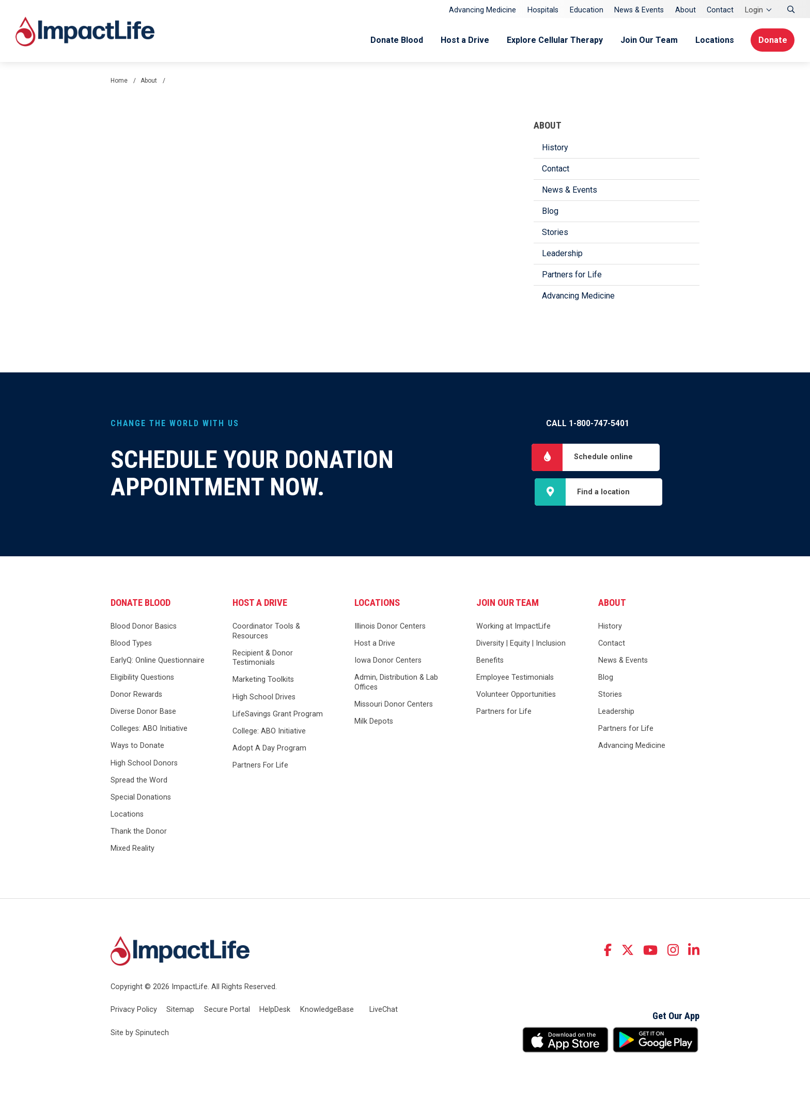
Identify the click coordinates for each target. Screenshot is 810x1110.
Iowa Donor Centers (388, 661)
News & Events (639, 10)
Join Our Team (647, 40)
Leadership (562, 253)
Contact (720, 10)
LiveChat (383, 1010)
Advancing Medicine (482, 10)
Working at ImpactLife (513, 626)
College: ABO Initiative (269, 731)
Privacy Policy (134, 1010)
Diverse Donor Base (143, 712)
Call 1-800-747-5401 (587, 423)
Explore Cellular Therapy (553, 40)
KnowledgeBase (327, 1010)
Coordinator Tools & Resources (266, 631)
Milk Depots (373, 722)
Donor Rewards (136, 695)
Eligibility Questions (142, 678)
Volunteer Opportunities (516, 695)
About (685, 10)
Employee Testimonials (515, 678)
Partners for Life (572, 274)
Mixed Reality (132, 849)
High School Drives (263, 697)
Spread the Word (139, 780)
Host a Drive (463, 40)
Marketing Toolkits (263, 680)
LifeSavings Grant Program (277, 714)
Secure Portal (227, 1010)
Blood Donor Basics (144, 626)
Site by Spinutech (140, 1033)
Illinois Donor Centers (390, 626)
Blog (550, 211)
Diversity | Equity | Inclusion (521, 644)
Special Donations (141, 797)
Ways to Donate (137, 746)
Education (586, 10)
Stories (555, 232)
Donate (772, 40)
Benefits (490, 661)
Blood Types (131, 644)
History (555, 147)
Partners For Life (260, 766)
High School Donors (144, 763)
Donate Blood (394, 40)
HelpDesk (274, 1010)
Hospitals (542, 10)
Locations (712, 40)
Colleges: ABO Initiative (149, 729)
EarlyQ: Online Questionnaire (158, 661)
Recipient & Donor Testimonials (262, 658)
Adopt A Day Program (269, 748)
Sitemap (180, 1010)
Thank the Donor (139, 832)
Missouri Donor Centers (393, 705)
